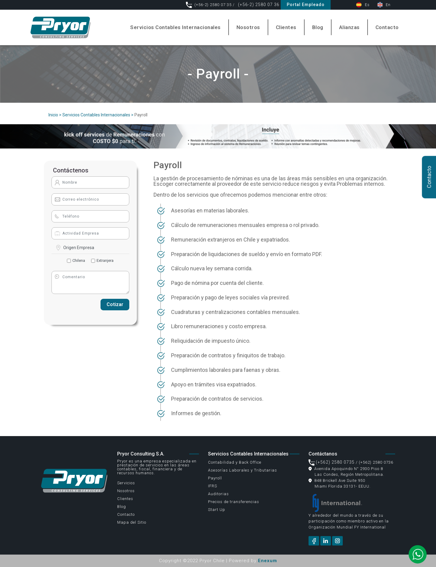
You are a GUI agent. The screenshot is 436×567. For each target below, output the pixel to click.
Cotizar (115, 304)
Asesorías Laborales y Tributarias (242, 470)
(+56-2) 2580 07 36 (258, 4)
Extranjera (105, 260)
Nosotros (248, 27)
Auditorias (218, 494)
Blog (317, 27)
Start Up (216, 509)
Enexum (267, 560)
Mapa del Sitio (131, 522)
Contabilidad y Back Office (234, 462)
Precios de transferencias (233, 501)
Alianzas (349, 27)
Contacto (387, 27)
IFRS (212, 486)
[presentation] (74, 305)
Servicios (126, 483)
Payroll (215, 478)
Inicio (53, 114)
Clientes (286, 27)
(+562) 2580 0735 (332, 462)
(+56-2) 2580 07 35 (209, 4)
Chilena (78, 260)
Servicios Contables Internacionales (175, 27)
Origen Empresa (78, 247)
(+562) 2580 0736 (376, 462)
